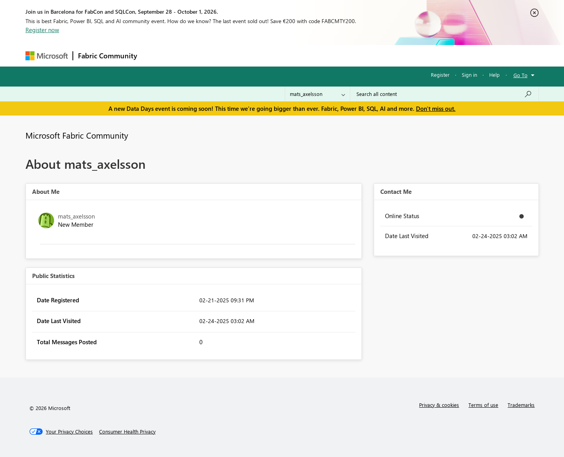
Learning (321, 55)
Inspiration (189, 55)
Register (440, 74)
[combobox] (444, 94)
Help (494, 74)
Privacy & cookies (439, 404)
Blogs (291, 55)
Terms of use (483, 404)
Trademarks (521, 404)
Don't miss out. (436, 108)
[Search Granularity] (317, 94)
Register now (42, 30)
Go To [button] (520, 75)
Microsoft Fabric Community (76, 135)
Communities (256, 55)
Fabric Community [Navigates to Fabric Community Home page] (107, 55)
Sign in (469, 74)
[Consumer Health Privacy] (127, 431)
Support (354, 55)
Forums (154, 55)
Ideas (221, 55)
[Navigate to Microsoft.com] (46, 55)
